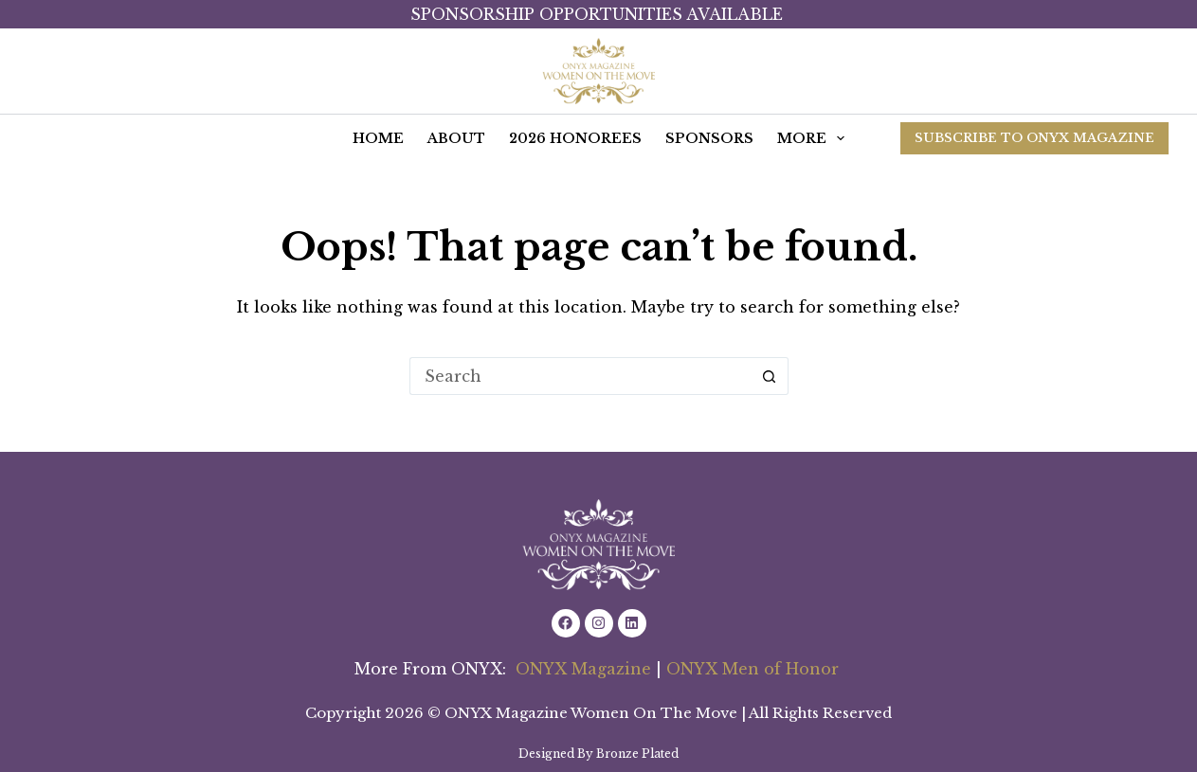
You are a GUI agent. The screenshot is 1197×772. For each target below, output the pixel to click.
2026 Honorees (575, 138)
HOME (378, 138)
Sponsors (709, 138)
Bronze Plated (637, 753)
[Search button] (770, 376)
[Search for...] (580, 376)
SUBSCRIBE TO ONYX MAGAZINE (1034, 138)
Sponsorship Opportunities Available (599, 14)
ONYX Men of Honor (754, 668)
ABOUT (456, 138)
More (814, 138)
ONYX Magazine (583, 668)
